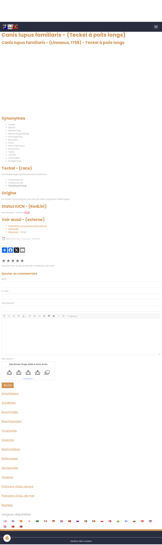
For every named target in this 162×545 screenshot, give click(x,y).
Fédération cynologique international (27, 225)
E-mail (5, 291)
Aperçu (72, 316)
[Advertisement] (60, 7)
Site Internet (8, 303)
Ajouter (8, 385)
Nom (4, 279)
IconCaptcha (27, 379)
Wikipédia (13, 228)
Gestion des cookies (81, 541)
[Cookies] (7, 538)
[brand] (10, 26)
